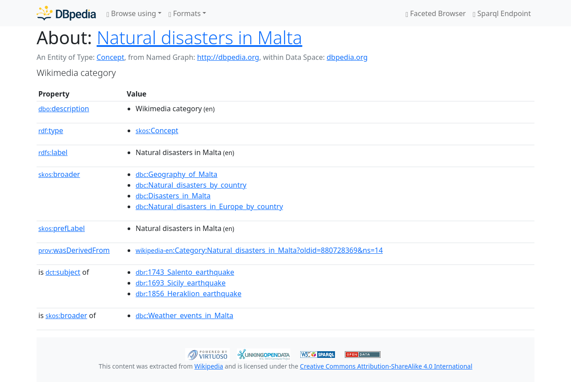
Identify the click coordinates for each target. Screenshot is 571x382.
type (50, 130)
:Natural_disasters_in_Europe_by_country (209, 206)
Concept (110, 57)
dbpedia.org (347, 57)
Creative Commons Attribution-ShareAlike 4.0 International (386, 366)
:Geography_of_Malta (176, 174)
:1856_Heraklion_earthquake (188, 293)
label (53, 152)
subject (63, 272)
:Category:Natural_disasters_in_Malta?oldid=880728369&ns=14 (259, 250)
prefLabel (61, 228)
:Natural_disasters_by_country (191, 185)
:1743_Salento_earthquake (185, 272)
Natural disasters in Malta (199, 37)
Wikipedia (208, 366)
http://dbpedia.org (228, 57)
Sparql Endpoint (502, 13)
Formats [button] (185, 13)
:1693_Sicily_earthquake (181, 283)
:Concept (157, 130)
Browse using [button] (131, 13)
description (63, 108)
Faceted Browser (435, 13)
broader (59, 174)
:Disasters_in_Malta (173, 196)
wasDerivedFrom (74, 250)
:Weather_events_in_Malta (184, 315)
